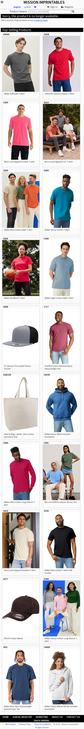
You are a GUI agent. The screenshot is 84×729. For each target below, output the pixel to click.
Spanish (27, 7)
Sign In (52, 6)
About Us (57, 716)
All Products (11, 724)
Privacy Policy (25, 724)
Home (6, 716)
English (17, 7)
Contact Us (73, 716)
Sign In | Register (22, 716)
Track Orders (41, 720)
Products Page (40, 20)
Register (67, 6)
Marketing (42, 716)
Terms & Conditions (42, 724)
